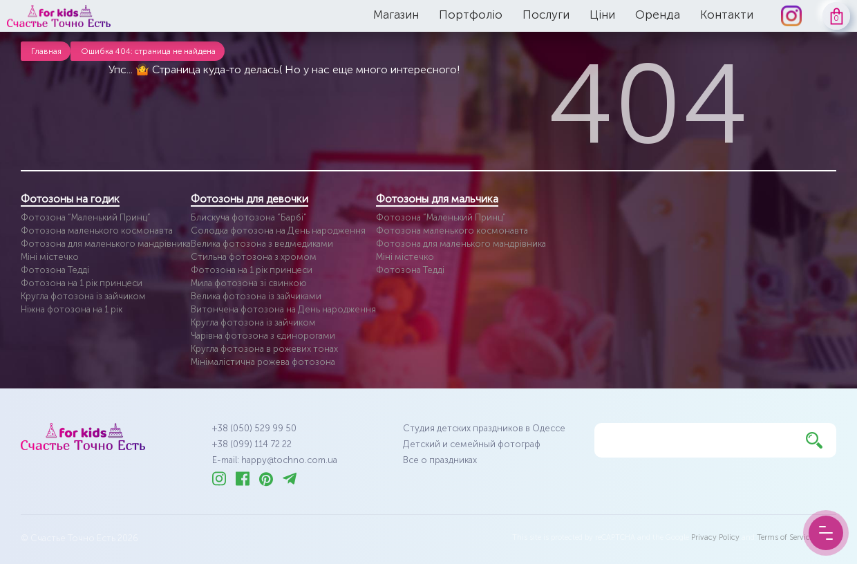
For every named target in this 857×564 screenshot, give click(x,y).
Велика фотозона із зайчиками (256, 296)
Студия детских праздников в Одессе (484, 428)
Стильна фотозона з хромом (254, 257)
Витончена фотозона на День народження (283, 309)
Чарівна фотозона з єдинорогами (263, 335)
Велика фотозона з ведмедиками (262, 243)
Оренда (657, 14)
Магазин (396, 14)
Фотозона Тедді (55, 270)
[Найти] (814, 440)
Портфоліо (470, 14)
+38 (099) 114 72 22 (252, 444)
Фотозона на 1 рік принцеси (81, 283)
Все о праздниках (440, 460)
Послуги (545, 14)
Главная (46, 51)
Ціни (602, 14)
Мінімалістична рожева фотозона (263, 362)
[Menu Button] (826, 533)
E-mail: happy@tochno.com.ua (274, 460)
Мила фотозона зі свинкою (249, 283)
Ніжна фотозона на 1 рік (71, 309)
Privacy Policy (715, 537)
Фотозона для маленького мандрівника (106, 243)
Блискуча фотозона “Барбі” (249, 217)
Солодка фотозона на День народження (278, 230)
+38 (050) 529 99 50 (254, 428)
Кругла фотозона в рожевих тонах (264, 349)
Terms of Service (785, 537)
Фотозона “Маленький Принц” (86, 217)
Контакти (726, 14)
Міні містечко (50, 257)
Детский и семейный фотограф (471, 444)
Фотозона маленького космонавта (97, 230)
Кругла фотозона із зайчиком (83, 296)
